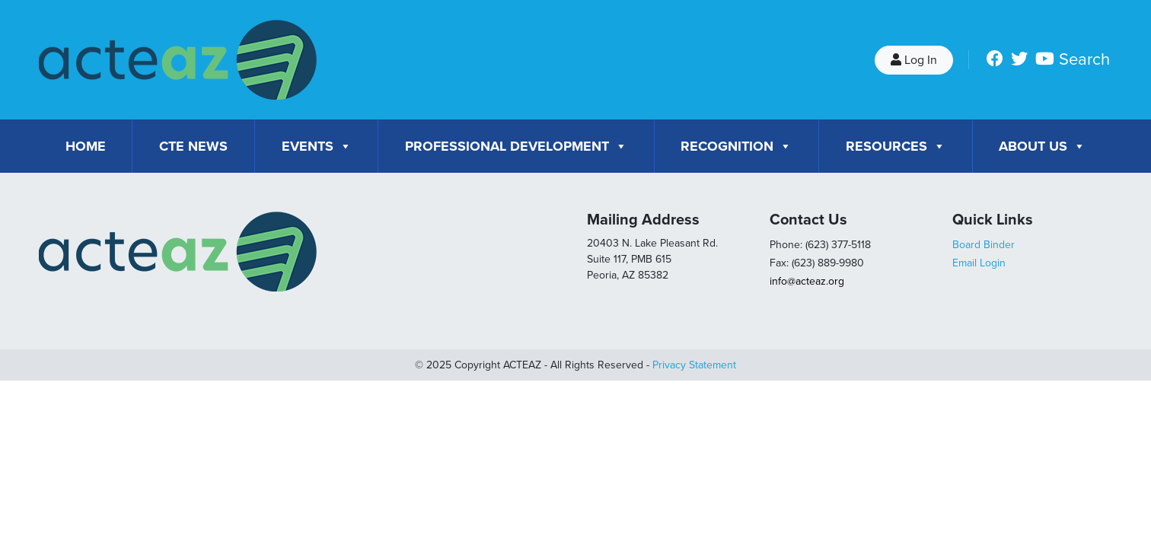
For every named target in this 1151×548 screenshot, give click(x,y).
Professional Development (516, 146)
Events (317, 146)
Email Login (979, 262)
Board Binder (983, 244)
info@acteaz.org (807, 281)
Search (1084, 59)
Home (85, 146)
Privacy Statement (694, 364)
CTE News (193, 146)
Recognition (736, 146)
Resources (895, 146)
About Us (1042, 146)
